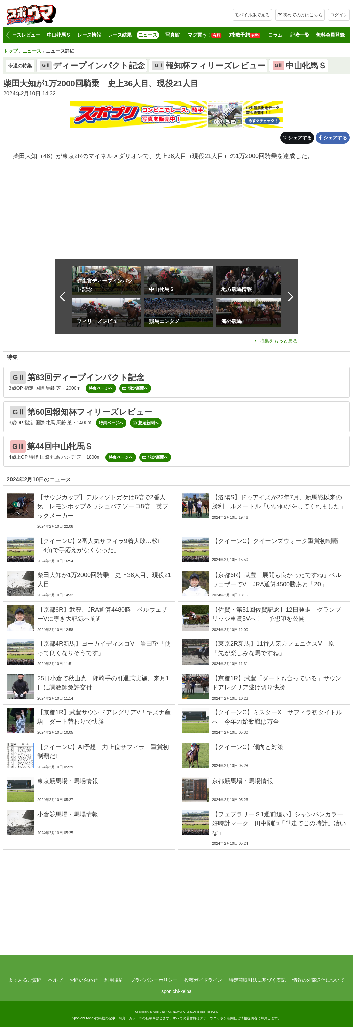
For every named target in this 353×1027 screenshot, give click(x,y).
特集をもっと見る (279, 340)
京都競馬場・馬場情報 (242, 781)
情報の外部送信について (318, 980)
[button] (8, 35)
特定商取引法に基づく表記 (257, 980)
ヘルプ (55, 980)
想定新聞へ (138, 388)
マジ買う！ (204, 35)
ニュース (147, 35)
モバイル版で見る (252, 14)
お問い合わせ (83, 980)
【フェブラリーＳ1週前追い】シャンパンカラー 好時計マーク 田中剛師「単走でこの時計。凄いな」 (280, 823)
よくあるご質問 (25, 980)
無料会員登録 (330, 35)
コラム (275, 35)
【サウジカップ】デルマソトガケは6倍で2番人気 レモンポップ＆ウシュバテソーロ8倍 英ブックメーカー (102, 506)
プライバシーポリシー (154, 980)
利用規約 (113, 980)
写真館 (172, 35)
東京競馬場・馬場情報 (67, 781)
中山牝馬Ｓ (59, 35)
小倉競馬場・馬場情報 (67, 814)
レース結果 (120, 35)
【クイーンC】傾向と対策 (247, 747)
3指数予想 (244, 35)
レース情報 (89, 35)
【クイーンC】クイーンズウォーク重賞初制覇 (275, 541)
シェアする (300, 137)
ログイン (339, 14)
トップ (10, 51)
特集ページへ (101, 388)
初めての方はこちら (303, 14)
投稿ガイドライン (203, 980)
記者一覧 (299, 35)
